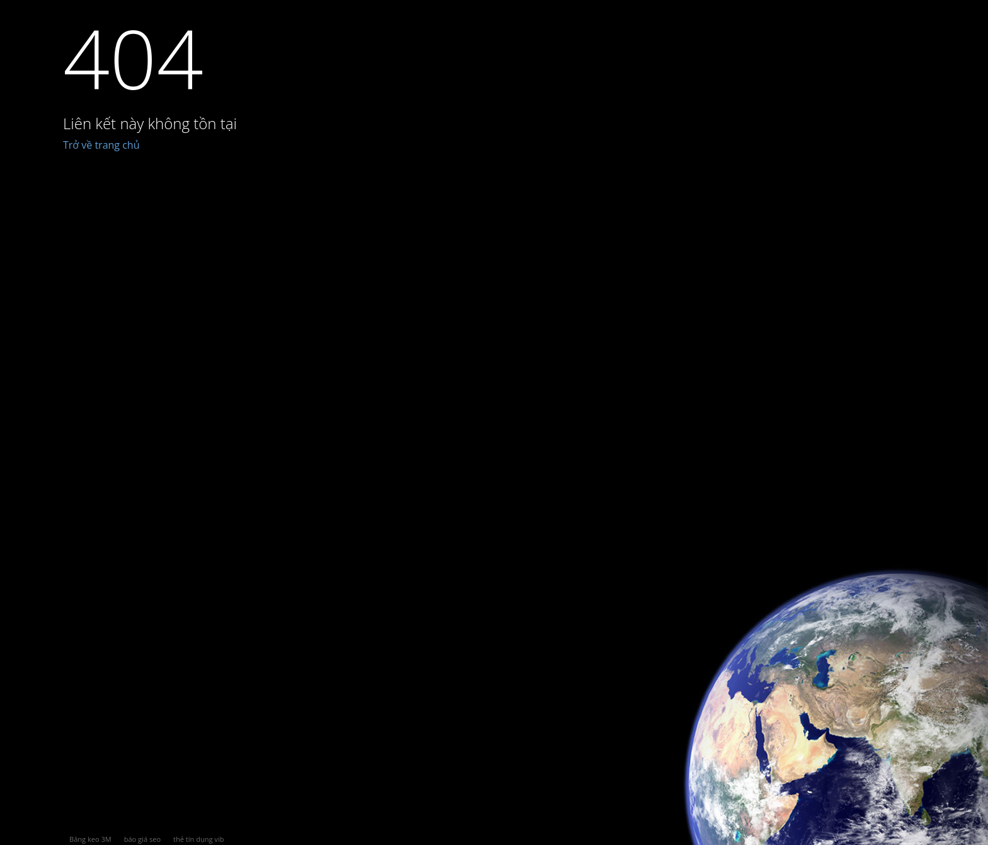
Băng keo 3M (90, 839)
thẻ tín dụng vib (198, 839)
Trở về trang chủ (101, 145)
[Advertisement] (525, 493)
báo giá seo (142, 839)
